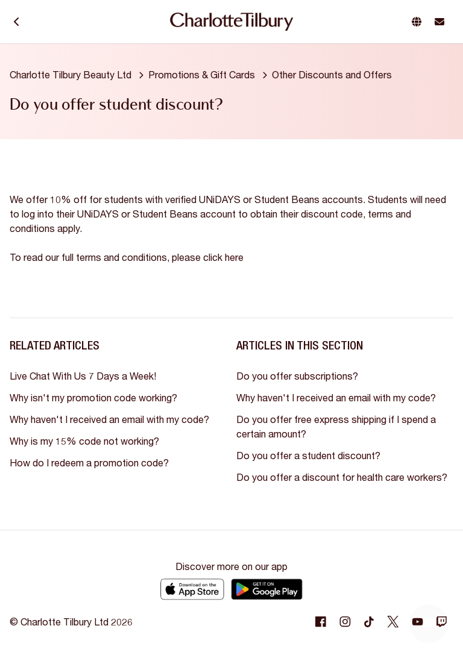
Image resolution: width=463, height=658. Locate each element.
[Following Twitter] (393, 622)
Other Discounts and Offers (332, 74)
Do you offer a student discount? (308, 455)
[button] (419, 21)
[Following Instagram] (345, 622)
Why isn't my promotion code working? (93, 397)
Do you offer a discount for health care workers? (341, 477)
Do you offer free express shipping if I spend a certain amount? (336, 426)
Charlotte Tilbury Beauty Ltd (70, 74)
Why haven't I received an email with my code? (109, 419)
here (234, 257)
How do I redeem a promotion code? (89, 462)
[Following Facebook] (321, 622)
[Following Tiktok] (369, 622)
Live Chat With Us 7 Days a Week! (83, 375)
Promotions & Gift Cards (201, 74)
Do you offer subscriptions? (297, 375)
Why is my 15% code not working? (84, 440)
